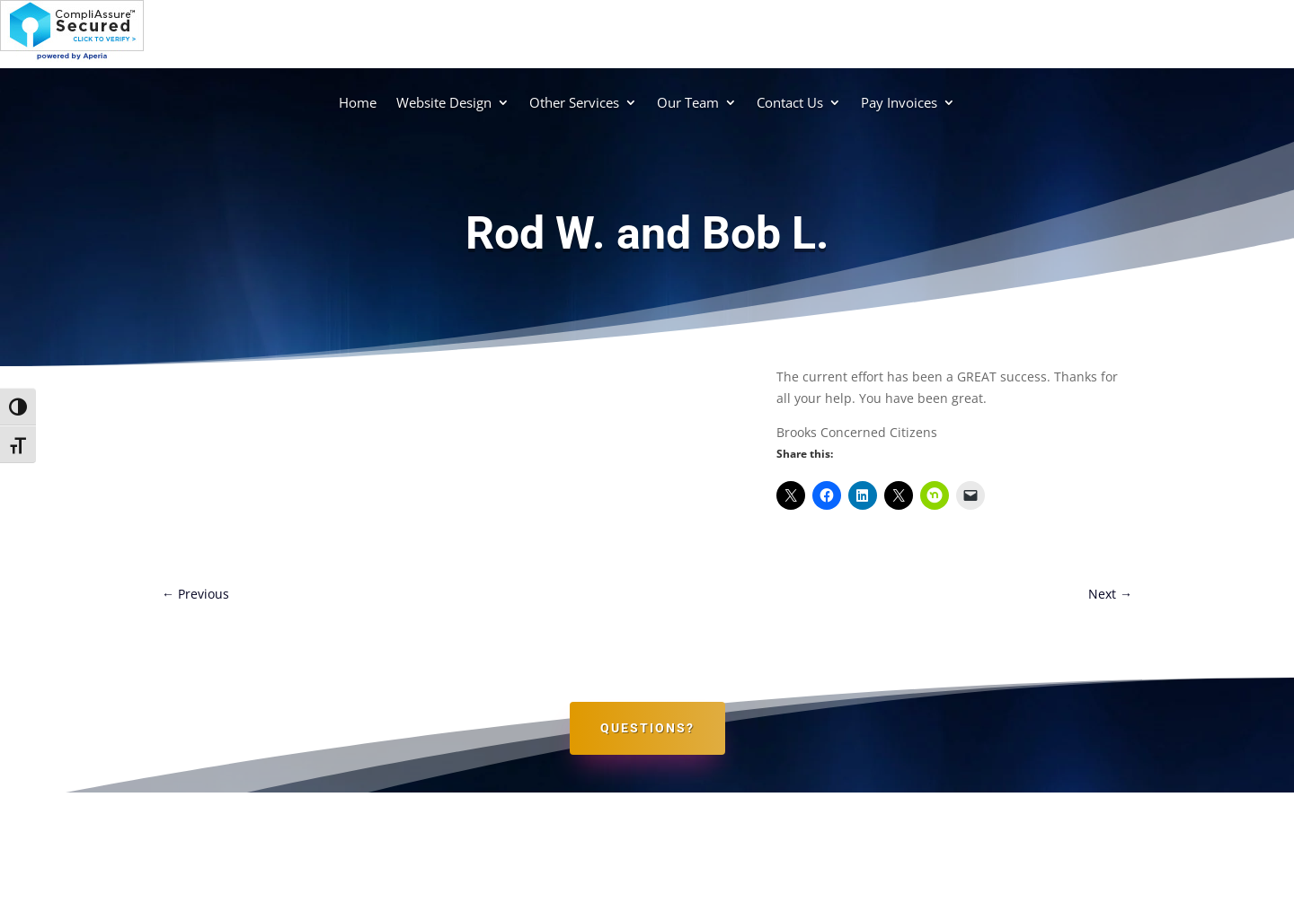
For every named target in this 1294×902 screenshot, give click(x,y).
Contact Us (790, 102)
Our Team (688, 102)
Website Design (444, 102)
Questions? (647, 728)
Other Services (574, 102)
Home (358, 102)
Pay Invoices (899, 102)
